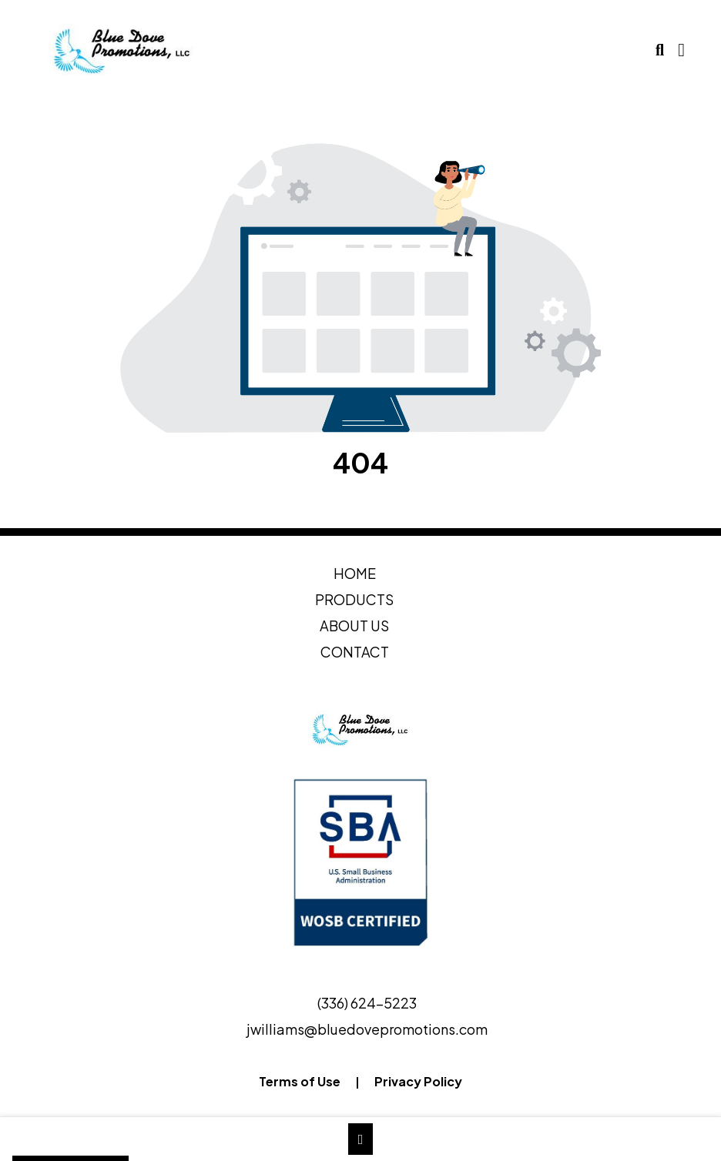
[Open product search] (660, 50)
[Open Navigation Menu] (681, 50)
